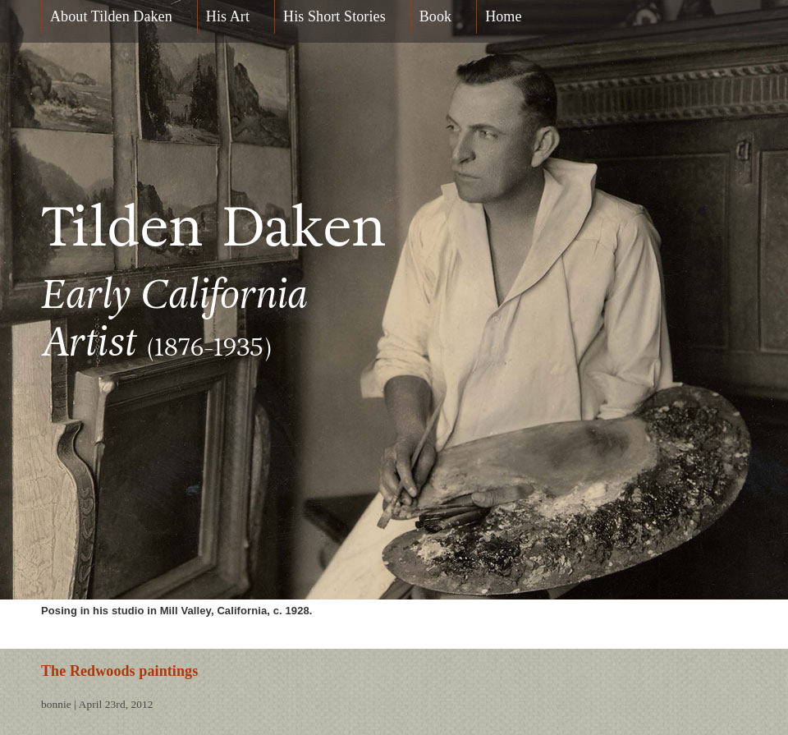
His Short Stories (334, 16)
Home (503, 16)
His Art (228, 16)
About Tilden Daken (111, 16)
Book (435, 16)
